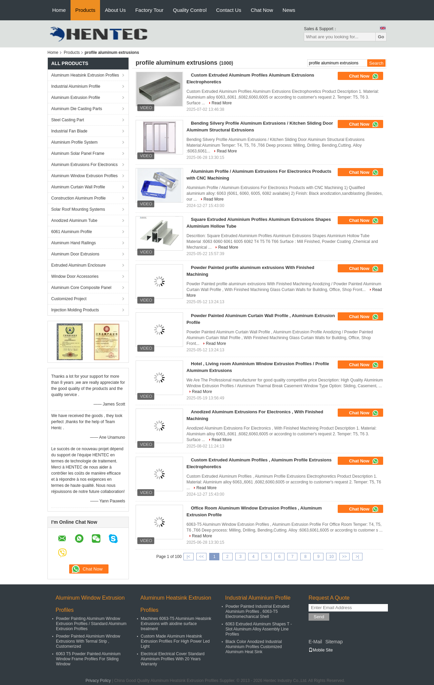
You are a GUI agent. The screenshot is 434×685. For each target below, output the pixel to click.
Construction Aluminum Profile (78, 198)
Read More (222, 103)
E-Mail (315, 641)
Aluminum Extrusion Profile (75, 97)
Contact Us (228, 10)
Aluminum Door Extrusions (75, 254)
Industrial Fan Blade (69, 131)
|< (188, 556)
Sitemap (333, 641)
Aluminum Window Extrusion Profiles (84, 175)
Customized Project (68, 298)
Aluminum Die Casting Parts (76, 108)
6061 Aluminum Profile (71, 231)
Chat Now (262, 10)
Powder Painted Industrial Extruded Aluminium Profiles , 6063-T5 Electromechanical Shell (257, 611)
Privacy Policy (98, 680)
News (288, 10)
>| (357, 556)
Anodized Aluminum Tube (74, 220)
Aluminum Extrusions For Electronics (84, 164)
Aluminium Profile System (74, 142)
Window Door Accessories (74, 276)
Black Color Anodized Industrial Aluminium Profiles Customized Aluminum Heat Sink (253, 646)
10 (331, 556)
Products (85, 10)
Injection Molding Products (75, 310)
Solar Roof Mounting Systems (78, 209)
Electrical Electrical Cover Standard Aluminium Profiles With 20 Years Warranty (172, 658)
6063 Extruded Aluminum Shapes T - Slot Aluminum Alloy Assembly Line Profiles (258, 629)
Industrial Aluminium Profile (75, 86)
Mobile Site (321, 650)
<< (201, 556)
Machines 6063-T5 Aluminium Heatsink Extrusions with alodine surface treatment (176, 623)
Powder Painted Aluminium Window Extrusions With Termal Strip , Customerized (88, 641)
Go (381, 36)
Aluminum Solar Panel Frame (77, 153)
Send (319, 616)
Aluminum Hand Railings (73, 243)
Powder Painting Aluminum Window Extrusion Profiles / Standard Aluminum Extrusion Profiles (91, 623)
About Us (115, 10)
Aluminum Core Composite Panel (81, 287)
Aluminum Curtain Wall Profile (78, 187)
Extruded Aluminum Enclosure (78, 265)
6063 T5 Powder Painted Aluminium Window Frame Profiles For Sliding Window (88, 658)
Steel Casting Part (67, 120)
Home (59, 10)
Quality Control (189, 10)
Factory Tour (149, 10)
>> (344, 556)
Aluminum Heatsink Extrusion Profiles (85, 75)
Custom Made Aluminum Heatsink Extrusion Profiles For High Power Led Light (175, 641)
